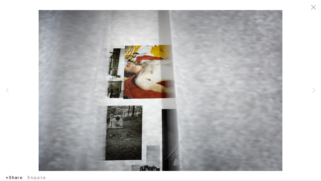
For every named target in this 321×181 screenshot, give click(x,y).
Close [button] (312, 9)
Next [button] (313, 90)
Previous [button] (7, 90)
